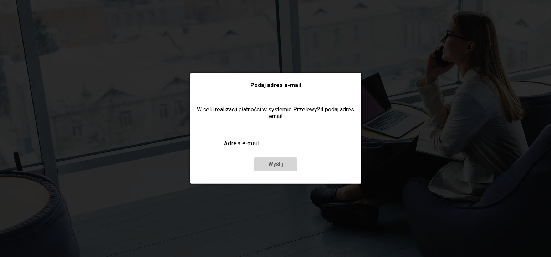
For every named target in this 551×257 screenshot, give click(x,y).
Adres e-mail (242, 144)
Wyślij (275, 164)
